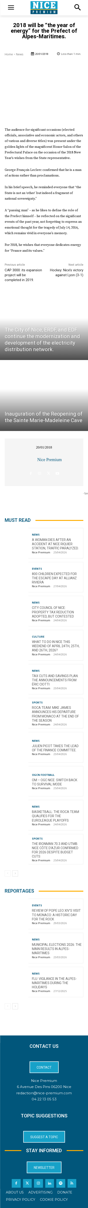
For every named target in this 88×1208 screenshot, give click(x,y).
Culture (38, 636)
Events (37, 568)
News (19, 54)
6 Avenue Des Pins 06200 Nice (44, 1086)
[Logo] (44, 7)
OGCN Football (43, 775)
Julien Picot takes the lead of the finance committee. (55, 748)
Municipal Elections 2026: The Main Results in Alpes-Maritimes (57, 949)
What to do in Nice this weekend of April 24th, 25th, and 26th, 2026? (56, 646)
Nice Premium (49, 459)
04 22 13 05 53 (44, 1099)
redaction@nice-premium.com (44, 1093)
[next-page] (15, 873)
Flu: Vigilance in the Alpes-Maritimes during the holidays (54, 983)
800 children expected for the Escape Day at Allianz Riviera (54, 578)
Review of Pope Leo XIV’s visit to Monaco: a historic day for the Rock (56, 915)
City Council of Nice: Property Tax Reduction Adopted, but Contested (53, 612)
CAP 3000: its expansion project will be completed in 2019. (23, 275)
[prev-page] (8, 873)
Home (9, 54)
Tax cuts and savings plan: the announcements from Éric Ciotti (55, 680)
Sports (37, 702)
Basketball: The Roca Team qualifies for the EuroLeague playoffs (55, 816)
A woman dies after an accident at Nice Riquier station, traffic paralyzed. (55, 544)
